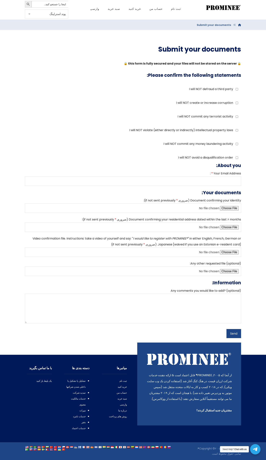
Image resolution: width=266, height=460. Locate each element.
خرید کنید (122, 387)
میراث (82, 410)
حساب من (122, 393)
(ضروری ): (133, 205)
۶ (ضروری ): (133, 224)
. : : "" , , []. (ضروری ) (133, 246)
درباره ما (122, 410)
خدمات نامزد (79, 416)
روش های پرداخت (118, 416)
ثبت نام (123, 381)
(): (133, 268)
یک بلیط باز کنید (44, 381)
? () (133, 307)
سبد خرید (122, 398)
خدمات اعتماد (79, 428)
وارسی (123, 404)
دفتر (83, 422)
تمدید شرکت (79, 393)
